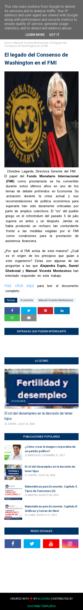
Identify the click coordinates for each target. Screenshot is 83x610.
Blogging (44, 598)
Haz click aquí (19, 285)
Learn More (35, 34)
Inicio (7, 42)
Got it (54, 34)
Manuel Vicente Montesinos (31, 42)
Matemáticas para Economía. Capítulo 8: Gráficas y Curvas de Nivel (51, 508)
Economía (27, 300)
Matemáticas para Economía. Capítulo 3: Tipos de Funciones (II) (51, 489)
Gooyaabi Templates (41, 606)
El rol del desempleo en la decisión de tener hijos (38, 416)
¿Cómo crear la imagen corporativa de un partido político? (50, 449)
